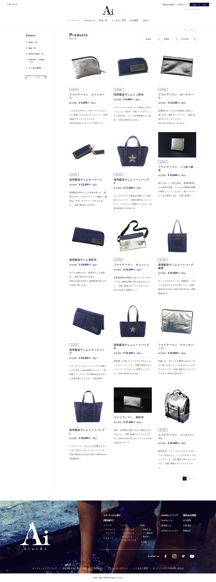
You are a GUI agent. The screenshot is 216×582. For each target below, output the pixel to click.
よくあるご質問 (118, 20)
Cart (204, 5)
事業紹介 (187, 530)
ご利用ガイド (182, 4)
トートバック (128, 533)
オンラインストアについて (44, 568)
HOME (185, 30)
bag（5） (33, 48)
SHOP (145, 20)
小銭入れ (147, 529)
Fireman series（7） (36, 60)
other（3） (34, 42)
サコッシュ (127, 536)
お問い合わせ (12, 4)
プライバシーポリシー (118, 568)
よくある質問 (35, 68)
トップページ (74, 20)
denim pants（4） (37, 54)
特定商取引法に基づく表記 (74, 568)
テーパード (110, 533)
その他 (144, 542)
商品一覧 (103, 20)
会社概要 (134, 20)
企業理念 (187, 525)
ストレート (110, 529)
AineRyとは (89, 20)
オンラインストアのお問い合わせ (168, 568)
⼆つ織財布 (148, 533)
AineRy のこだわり (170, 530)
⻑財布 (146, 536)
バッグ (123, 525)
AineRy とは (167, 520)
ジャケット (108, 538)
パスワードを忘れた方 (191, 9)
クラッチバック (129, 540)
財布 (143, 525)
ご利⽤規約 (97, 568)
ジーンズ (107, 525)
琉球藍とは (166, 525)
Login (194, 5)
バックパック (128, 529)
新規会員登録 (168, 4)
